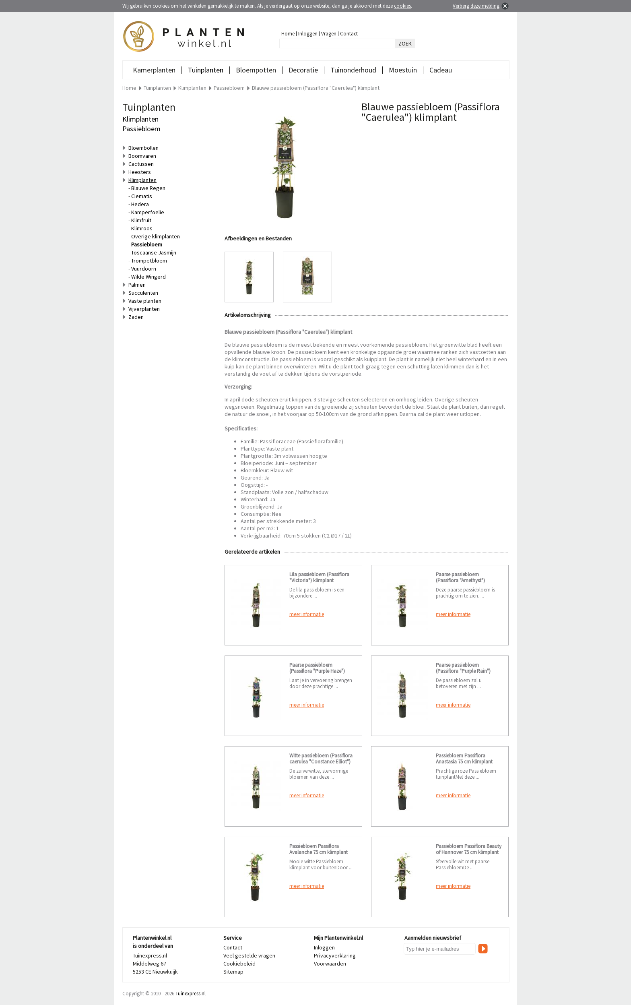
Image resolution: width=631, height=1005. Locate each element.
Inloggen (308, 33)
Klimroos (142, 228)
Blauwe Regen (148, 188)
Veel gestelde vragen (249, 955)
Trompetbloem (149, 260)
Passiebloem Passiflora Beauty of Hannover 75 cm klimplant (468, 849)
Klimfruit (141, 220)
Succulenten (143, 292)
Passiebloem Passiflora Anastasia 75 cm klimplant (464, 758)
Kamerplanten (154, 69)
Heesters (139, 172)
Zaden (136, 317)
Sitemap (233, 971)
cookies (402, 5)
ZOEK (405, 43)
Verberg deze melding (476, 5)
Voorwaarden (330, 963)
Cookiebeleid (239, 963)
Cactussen (141, 164)
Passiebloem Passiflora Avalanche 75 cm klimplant (318, 849)
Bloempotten (256, 69)
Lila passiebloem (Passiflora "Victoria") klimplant (319, 577)
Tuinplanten (205, 69)
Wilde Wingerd (148, 276)
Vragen (328, 33)
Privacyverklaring (335, 955)
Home (288, 33)
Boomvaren (142, 155)
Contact (349, 33)
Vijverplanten (144, 308)
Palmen (137, 284)
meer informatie (306, 614)
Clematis (141, 196)
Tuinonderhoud (353, 69)
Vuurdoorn (143, 268)
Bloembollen (143, 147)
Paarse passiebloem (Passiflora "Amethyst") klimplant (460, 580)
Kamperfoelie (147, 212)
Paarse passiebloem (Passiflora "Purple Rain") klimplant (463, 671)
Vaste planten (144, 300)
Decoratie (303, 69)
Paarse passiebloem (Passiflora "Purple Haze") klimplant (317, 671)
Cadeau (440, 69)
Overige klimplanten (155, 236)
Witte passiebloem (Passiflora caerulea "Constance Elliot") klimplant (321, 761)
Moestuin (403, 69)
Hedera (140, 204)
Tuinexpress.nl (190, 993)
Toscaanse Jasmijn (153, 252)
